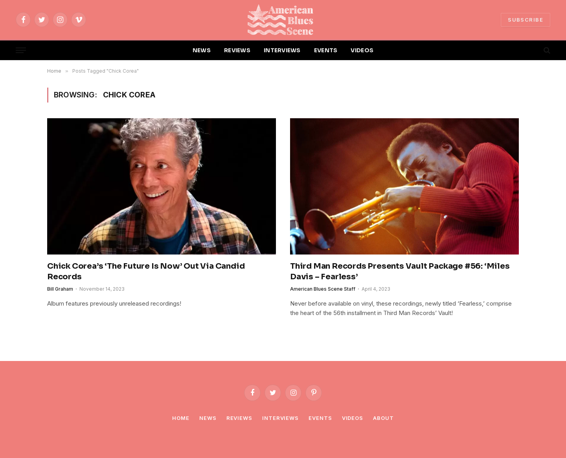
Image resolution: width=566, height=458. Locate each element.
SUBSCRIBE (525, 19)
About (383, 418)
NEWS (202, 50)
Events (320, 418)
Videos (352, 418)
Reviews (239, 418)
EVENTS (326, 50)
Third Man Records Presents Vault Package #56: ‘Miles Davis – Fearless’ (400, 271)
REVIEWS (237, 50)
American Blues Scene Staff (322, 289)
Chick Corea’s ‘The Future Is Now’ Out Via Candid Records (145, 271)
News (208, 418)
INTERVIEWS (282, 50)
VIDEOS (362, 50)
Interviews (280, 418)
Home (180, 418)
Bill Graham (60, 289)
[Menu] (21, 50)
